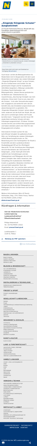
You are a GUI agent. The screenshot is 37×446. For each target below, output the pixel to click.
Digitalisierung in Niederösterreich (12, 285)
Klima (4, 367)
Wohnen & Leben (7, 262)
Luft (4, 368)
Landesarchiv (7, 272)
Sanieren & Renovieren (9, 260)
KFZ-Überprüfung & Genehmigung (12, 393)
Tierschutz (6, 316)
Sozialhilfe (6, 333)
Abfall (5, 364)
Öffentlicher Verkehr (8, 400)
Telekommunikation (8, 287)
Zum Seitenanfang (28, 244)
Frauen (5, 303)
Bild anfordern (13, 71)
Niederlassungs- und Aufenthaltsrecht (13, 313)
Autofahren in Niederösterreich (11, 388)
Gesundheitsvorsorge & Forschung (12, 328)
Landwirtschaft (7, 352)
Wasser (5, 377)
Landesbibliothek (8, 274)
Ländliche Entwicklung (9, 354)
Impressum (14, 427)
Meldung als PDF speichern (13, 239)
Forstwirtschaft (7, 349)
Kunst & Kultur (7, 341)
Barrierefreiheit (12, 425)
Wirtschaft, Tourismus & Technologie (13, 418)
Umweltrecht (6, 373)
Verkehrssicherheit (8, 403)
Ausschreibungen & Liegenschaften (12, 411)
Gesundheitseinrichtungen (10, 326)
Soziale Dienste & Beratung (10, 331)
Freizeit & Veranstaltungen (10, 293)
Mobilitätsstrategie (8, 398)
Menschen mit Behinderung (10, 311)
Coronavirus (6, 322)
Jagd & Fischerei (7, 350)
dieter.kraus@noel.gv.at (10, 200)
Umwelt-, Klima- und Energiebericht (12, 362)
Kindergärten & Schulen (9, 270)
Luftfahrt (5, 397)
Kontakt (24, 427)
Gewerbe (5, 413)
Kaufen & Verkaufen (8, 259)
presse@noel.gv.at (16, 227)
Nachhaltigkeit (7, 370)
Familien (5, 301)
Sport (4, 295)
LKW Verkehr (6, 395)
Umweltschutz (7, 375)
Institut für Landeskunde (9, 275)
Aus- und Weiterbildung (9, 268)
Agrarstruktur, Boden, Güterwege (12, 347)
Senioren (5, 314)
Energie (5, 365)
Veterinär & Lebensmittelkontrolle (12, 355)
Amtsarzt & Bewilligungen (10, 324)
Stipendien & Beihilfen (9, 277)
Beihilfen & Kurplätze (9, 334)
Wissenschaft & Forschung (10, 278)
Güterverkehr (6, 392)
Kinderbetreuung (8, 308)
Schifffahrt (6, 402)
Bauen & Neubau (7, 257)
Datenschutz (26, 425)
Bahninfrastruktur (8, 390)
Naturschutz (6, 372)
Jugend (5, 306)
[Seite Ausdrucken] (3, 443)
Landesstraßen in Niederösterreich (12, 387)
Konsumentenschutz (8, 309)
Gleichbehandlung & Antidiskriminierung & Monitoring (17, 304)
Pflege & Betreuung (8, 329)
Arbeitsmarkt (6, 410)
